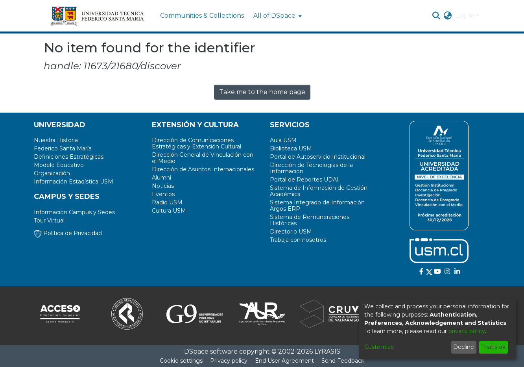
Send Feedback (342, 360)
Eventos (163, 194)
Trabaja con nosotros (298, 239)
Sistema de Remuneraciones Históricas (309, 220)
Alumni (161, 177)
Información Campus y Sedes (74, 212)
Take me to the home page (262, 92)
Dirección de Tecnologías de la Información (311, 168)
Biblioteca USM (291, 148)
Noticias (163, 185)
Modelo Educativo (59, 165)
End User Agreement (284, 360)
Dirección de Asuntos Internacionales (203, 169)
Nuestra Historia (56, 140)
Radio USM (167, 202)
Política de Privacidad (68, 233)
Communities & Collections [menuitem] (202, 15)
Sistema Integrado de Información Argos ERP (317, 205)
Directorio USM (291, 231)
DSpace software (211, 351)
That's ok (493, 346)
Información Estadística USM (73, 181)
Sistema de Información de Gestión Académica (318, 191)
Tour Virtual (49, 220)
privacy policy (466, 331)
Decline (463, 346)
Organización (52, 173)
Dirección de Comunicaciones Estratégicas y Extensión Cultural (196, 143)
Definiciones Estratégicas (68, 156)
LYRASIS (327, 351)
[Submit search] (436, 15)
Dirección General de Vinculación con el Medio (202, 158)
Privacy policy (228, 360)
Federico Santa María (63, 148)
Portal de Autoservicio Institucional (317, 156)
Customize (379, 346)
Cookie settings (181, 360)
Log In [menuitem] (465, 15)
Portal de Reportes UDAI (304, 179)
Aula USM (283, 140)
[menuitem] (277, 16)
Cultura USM (169, 210)
